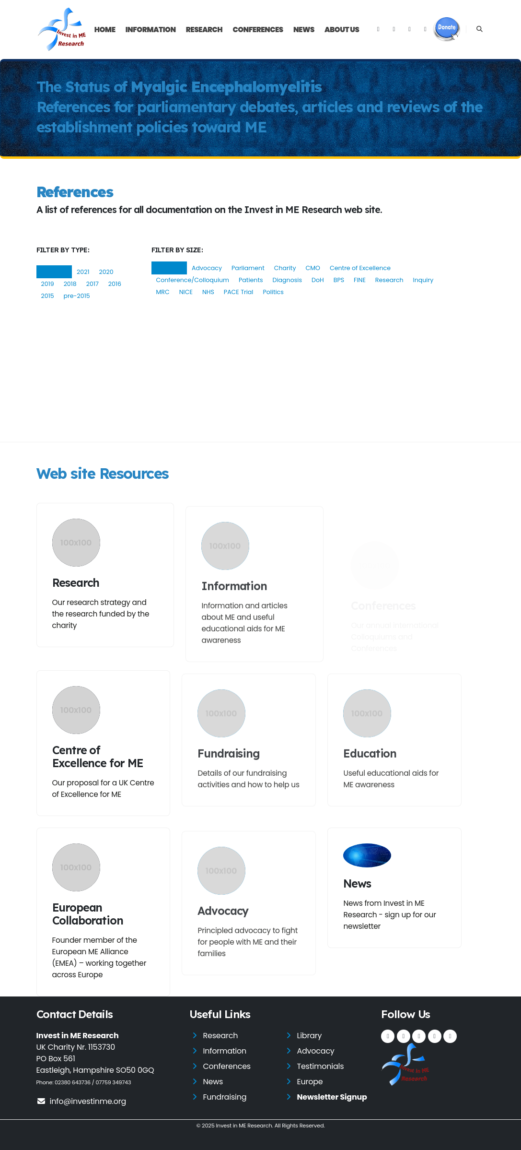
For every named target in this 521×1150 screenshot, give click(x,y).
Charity (285, 268)
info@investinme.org (81, 1101)
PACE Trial (239, 292)
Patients (251, 280)
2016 (114, 284)
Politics (273, 292)
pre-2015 (77, 296)
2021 (83, 272)
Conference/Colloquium (193, 280)
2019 (47, 284)
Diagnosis (287, 280)
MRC (163, 292)
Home (105, 29)
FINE (360, 280)
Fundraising (224, 1097)
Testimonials (320, 1066)
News (303, 29)
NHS (208, 292)
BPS (339, 280)
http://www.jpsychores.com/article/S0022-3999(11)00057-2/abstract (192, 413)
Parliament (248, 268)
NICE (186, 292)
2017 (92, 284)
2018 (70, 284)
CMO (313, 268)
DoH (318, 280)
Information (151, 29)
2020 (106, 272)
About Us (341, 29)
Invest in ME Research (244, 1125)
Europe (310, 1081)
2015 (47, 296)
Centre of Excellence (360, 268)
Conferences (257, 29)
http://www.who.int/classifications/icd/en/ (263, 350)
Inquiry (423, 280)
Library (309, 1035)
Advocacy (207, 268)
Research (204, 29)
